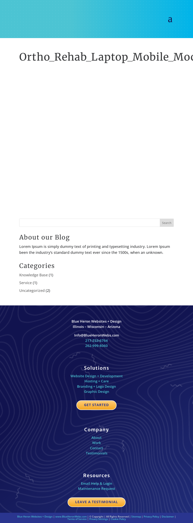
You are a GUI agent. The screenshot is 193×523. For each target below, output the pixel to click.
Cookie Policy (118, 519)
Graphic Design (96, 391)
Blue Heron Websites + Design (35, 516)
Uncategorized (32, 290)
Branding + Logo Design (96, 386)
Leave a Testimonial (96, 501)
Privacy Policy (151, 516)
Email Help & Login (96, 483)
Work (96, 442)
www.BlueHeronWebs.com (71, 516)
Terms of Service (77, 519)
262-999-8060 (96, 345)
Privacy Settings (98, 519)
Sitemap (136, 516)
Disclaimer (168, 516)
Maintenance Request (96, 488)
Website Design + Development (96, 376)
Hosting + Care (96, 381)
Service (25, 282)
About (96, 437)
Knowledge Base (33, 274)
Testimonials (96, 453)
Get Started (96, 404)
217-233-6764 (96, 340)
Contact (96, 448)
